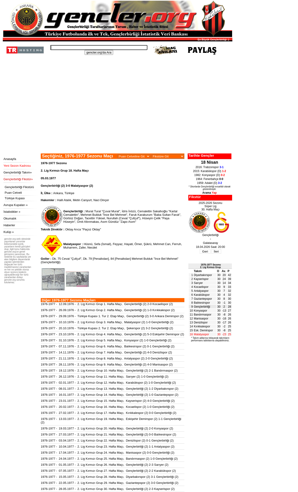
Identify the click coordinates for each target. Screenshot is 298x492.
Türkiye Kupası (15, 198)
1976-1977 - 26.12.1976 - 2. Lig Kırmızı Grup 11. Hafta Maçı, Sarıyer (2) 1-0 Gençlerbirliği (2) (104, 376)
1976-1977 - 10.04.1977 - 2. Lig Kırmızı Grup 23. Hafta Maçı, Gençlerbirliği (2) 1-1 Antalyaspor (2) (107, 446)
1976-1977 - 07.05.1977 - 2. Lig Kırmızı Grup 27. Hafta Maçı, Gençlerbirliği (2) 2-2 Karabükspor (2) (108, 470)
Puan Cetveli (13, 192)
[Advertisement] (116, 118)
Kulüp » (8, 232)
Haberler (9, 225)
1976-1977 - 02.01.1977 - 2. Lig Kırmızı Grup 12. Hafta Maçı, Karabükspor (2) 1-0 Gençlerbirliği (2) (108, 382)
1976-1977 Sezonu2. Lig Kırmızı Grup (210, 266)
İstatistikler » (11, 211)
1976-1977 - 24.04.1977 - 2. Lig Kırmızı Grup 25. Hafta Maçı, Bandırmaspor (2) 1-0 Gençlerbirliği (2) (109, 458)
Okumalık (9, 218)
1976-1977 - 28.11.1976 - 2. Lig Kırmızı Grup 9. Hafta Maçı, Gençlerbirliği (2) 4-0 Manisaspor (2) (107, 364)
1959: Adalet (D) (209, 183)
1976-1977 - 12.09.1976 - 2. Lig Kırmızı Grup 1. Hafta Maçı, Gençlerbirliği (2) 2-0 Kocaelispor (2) (107, 304)
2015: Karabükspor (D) (209, 171)
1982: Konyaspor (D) (209, 175)
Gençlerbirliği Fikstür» (18, 179)
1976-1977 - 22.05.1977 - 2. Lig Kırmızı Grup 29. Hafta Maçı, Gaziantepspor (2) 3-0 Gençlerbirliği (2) (109, 483)
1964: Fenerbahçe (209, 179)
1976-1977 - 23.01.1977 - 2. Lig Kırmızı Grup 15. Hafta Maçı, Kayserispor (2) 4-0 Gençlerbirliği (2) (108, 400)
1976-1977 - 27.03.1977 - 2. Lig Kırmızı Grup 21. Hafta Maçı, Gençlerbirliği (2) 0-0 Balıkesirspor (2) (108, 434)
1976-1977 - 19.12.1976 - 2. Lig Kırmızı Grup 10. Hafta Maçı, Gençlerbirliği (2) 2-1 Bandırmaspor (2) (109, 370)
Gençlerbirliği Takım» (17, 172)
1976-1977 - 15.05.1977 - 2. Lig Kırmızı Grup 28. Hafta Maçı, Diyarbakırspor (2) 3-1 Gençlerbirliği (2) (109, 477)
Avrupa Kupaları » (15, 205)
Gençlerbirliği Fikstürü (19, 187)
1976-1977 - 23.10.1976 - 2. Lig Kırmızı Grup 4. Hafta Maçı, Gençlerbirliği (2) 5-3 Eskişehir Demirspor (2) (112, 334)
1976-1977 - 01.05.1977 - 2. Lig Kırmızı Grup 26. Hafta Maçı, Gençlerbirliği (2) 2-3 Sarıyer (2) (104, 464)
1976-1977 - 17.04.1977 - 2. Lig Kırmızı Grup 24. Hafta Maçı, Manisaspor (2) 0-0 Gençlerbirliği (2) (107, 452)
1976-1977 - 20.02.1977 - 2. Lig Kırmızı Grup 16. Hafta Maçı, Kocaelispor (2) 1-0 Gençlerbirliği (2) (107, 407)
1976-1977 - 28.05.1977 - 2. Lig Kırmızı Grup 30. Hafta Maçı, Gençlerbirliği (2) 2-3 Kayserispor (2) (108, 489)
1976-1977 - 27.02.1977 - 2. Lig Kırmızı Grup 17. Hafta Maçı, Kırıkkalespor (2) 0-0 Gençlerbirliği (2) (108, 413)
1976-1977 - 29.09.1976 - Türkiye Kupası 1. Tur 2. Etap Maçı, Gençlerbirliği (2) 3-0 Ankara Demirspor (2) (112, 316)
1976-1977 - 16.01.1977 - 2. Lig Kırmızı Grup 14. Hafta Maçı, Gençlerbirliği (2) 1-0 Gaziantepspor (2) (109, 394)
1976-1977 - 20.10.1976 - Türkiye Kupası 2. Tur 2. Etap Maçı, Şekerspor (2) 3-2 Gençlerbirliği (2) (107, 328)
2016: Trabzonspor (210, 167)
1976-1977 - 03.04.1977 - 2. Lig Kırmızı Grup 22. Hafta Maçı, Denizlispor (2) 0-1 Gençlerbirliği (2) (107, 440)
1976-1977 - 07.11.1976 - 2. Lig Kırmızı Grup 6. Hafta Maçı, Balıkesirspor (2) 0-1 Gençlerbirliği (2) (107, 346)
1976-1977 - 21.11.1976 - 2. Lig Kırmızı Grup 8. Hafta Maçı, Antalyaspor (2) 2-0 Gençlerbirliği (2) (107, 358)
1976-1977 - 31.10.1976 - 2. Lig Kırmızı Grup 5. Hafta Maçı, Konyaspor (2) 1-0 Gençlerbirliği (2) (106, 340)
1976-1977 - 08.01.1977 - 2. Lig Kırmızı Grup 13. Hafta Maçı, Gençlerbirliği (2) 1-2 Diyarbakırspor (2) (109, 388)
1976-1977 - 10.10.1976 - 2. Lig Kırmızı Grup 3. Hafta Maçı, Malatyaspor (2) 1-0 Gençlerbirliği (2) (107, 322)
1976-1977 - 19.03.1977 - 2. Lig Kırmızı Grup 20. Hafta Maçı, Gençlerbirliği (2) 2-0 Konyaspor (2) (107, 428)
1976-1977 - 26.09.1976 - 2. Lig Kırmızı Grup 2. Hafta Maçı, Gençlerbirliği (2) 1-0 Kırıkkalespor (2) (108, 310)
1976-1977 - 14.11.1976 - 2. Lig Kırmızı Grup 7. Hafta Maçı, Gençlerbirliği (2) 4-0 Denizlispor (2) (106, 352)
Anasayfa (9, 159)
